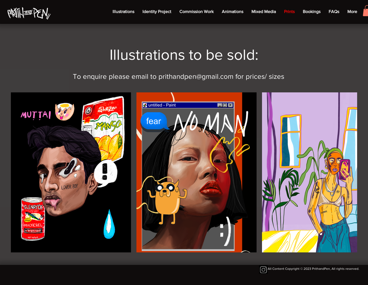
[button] (196, 12)
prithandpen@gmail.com (195, 76)
